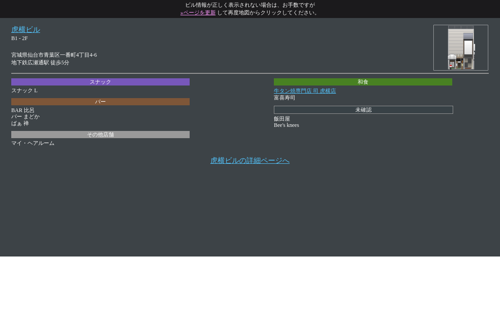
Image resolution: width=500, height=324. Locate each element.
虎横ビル (25, 29)
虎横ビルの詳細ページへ (250, 160)
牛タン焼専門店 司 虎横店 (305, 91)
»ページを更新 (198, 12)
